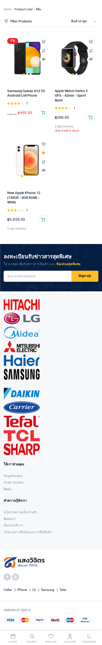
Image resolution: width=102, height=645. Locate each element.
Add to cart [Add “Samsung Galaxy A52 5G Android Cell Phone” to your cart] (43, 112)
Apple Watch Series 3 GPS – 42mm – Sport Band (71, 95)
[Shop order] (84, 21)
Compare (44, 51)
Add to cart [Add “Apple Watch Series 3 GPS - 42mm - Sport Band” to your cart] (90, 117)
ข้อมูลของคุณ (13, 476)
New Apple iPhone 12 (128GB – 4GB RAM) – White (23, 197)
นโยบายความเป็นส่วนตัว (20, 512)
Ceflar (8, 590)
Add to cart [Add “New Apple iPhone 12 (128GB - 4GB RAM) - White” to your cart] (43, 219)
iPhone (22, 590)
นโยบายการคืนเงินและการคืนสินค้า (28, 532)
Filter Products (18, 21)
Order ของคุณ (13, 482)
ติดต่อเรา (10, 519)
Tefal (63, 590)
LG (34, 590)
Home (7, 9)
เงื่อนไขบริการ (13, 525)
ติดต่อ (7, 489)
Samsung (48, 590)
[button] (43, 41)
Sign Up (85, 276)
